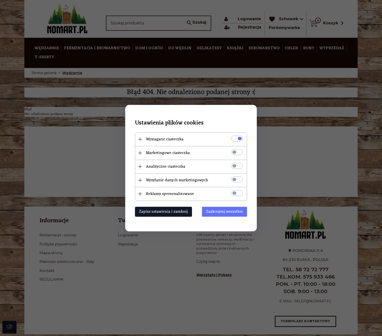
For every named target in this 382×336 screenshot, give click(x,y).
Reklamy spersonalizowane (170, 193)
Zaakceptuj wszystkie (224, 211)
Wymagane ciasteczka (164, 139)
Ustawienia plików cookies (169, 122)
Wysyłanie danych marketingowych (177, 180)
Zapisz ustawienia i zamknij (163, 211)
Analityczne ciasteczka (165, 166)
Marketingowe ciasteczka (168, 152)
